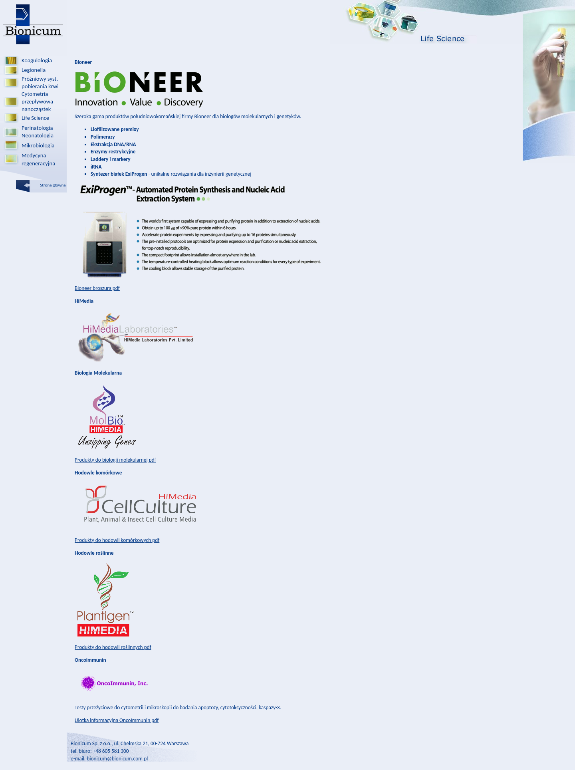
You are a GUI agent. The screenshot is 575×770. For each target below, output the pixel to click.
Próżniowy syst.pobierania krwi (40, 82)
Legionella (34, 69)
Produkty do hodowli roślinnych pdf (113, 647)
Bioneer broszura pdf (97, 288)
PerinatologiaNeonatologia (38, 131)
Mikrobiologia (38, 145)
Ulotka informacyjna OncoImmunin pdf (117, 720)
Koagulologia (37, 60)
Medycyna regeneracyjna (38, 159)
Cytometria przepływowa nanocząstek (37, 101)
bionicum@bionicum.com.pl (117, 758)
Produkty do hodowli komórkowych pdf (117, 540)
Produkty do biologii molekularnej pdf (115, 459)
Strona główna (53, 185)
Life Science (35, 117)
